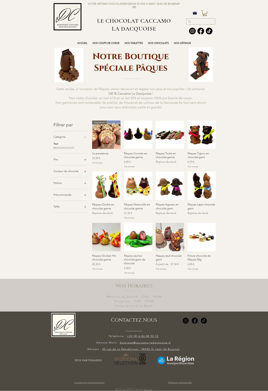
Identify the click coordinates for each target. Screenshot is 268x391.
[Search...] (200, 22)
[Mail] (195, 13)
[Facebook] (200, 31)
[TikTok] (204, 321)
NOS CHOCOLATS (63, 147)
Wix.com (148, 389)
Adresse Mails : (108, 342)
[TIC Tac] (209, 31)
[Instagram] (192, 31)
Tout (55, 143)
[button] (204, 13)
